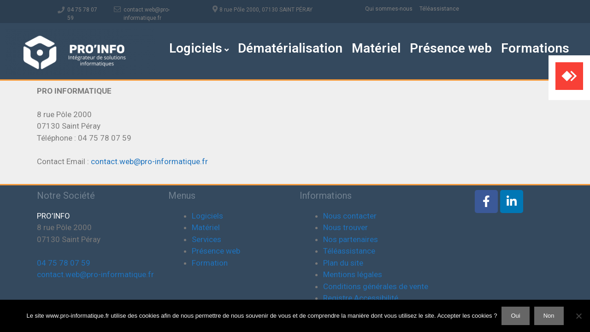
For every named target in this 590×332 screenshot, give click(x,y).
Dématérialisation (290, 48)
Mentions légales (352, 274)
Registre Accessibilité (360, 297)
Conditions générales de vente (375, 286)
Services (206, 239)
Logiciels (199, 48)
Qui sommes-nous (392, 9)
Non (549, 315)
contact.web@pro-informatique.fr (149, 161)
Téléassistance (439, 9)
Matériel (376, 48)
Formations (535, 48)
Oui (515, 315)
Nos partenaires (350, 239)
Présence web (451, 48)
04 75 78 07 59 (63, 262)
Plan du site (343, 262)
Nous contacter (350, 215)
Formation (210, 262)
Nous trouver (345, 227)
